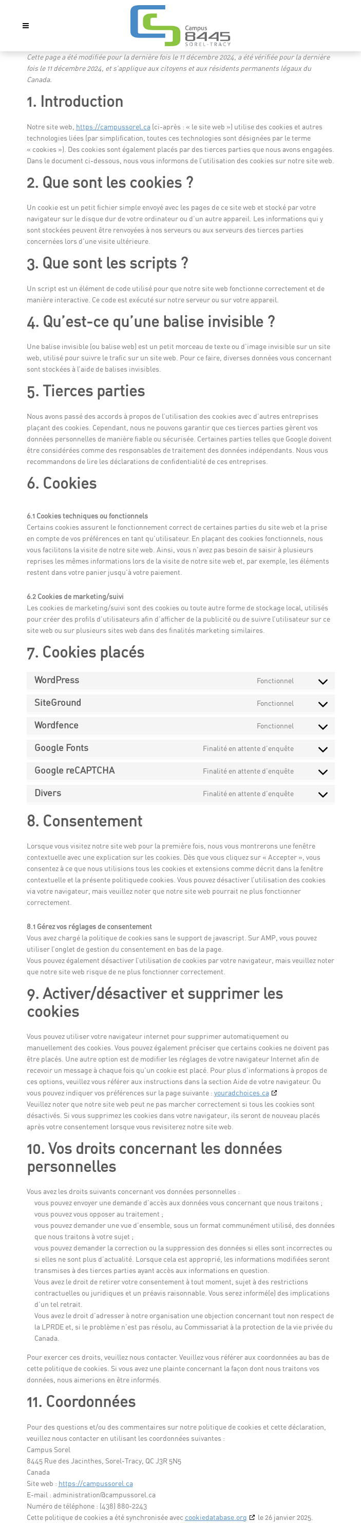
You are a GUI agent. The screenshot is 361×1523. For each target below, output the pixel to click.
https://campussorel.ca (113, 127)
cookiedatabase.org (216, 1517)
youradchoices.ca (241, 1093)
